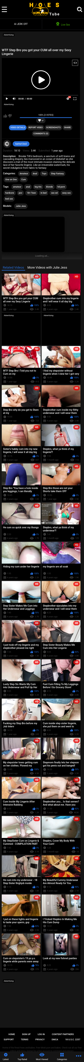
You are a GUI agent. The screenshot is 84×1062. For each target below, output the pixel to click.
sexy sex (66, 193)
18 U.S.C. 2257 (72, 1039)
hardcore (9, 193)
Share (67, 127)
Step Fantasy (57, 173)
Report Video (35, 127)
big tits (38, 187)
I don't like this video (10, 116)
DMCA (55, 1039)
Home (11, 1034)
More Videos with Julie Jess (47, 267)
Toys (44, 173)
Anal (35, 173)
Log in (41, 1034)
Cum (23, 179)
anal (28, 187)
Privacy (40, 1039)
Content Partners (63, 1034)
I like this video (5, 116)
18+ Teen (31, 193)
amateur (17, 187)
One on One (11, 179)
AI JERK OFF (21, 24)
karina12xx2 (21, 144)
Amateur (24, 173)
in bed (43, 193)
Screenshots (53, 127)
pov (20, 193)
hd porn (61, 187)
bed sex (9, 199)
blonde (49, 187)
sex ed (54, 193)
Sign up (26, 1034)
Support (9, 1039)
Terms (24, 1039)
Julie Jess (21, 206)
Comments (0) (41, 133)
